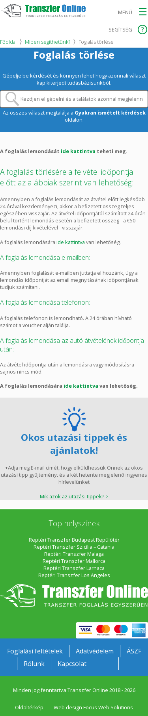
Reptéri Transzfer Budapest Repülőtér (74, 539)
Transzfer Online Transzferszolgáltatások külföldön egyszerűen (74, 595)
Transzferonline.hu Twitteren (131, 663)
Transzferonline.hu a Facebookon (105, 663)
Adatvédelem (95, 651)
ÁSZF (134, 651)
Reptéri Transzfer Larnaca (74, 568)
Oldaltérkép (29, 707)
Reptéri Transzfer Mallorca (74, 560)
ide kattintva (78, 151)
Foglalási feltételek (35, 651)
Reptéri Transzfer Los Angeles (74, 575)
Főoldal (8, 41)
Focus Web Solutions (108, 707)
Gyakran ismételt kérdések (110, 112)
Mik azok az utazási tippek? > (74, 496)
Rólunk (34, 663)
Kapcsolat (72, 663)
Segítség (120, 29)
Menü (125, 12)
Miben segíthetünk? (47, 41)
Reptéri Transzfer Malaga (74, 553)
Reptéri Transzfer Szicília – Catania (74, 546)
